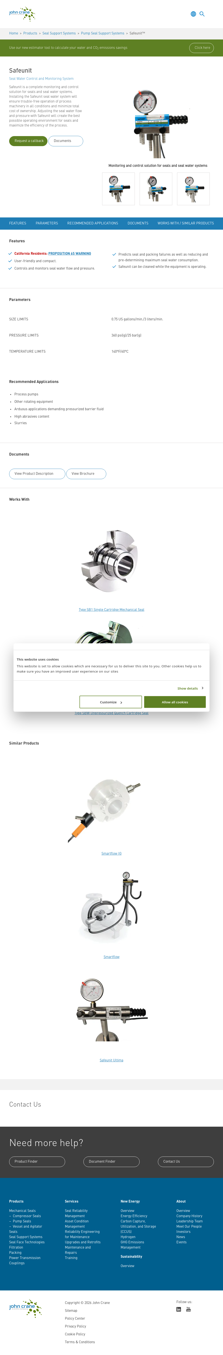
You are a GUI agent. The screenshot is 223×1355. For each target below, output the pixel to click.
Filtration (16, 1247)
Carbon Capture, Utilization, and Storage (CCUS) (138, 1227)
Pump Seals (22, 1221)
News (180, 1237)
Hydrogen (128, 1237)
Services (71, 1201)
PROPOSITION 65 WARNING (69, 254)
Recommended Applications (92, 223)
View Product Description (34, 474)
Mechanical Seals (22, 1211)
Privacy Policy (75, 1326)
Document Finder (102, 1162)
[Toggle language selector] (193, 14)
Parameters (47, 223)
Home (13, 33)
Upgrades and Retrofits (83, 1242)
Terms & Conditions (80, 1342)
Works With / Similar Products (186, 223)
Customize (111, 702)
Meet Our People (189, 1227)
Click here (202, 48)
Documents (62, 141)
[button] (118, 189)
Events (181, 1242)
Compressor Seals (27, 1216)
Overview (127, 1211)
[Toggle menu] (211, 14)
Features (17, 223)
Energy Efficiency (134, 1216)
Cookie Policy (75, 1334)
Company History (189, 1216)
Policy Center (75, 1319)
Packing (15, 1253)
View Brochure (83, 474)
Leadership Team (189, 1221)
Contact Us (171, 1162)
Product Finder (26, 1162)
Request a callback (29, 141)
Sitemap (71, 1311)
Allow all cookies (175, 702)
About (181, 1201)
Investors (183, 1232)
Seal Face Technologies (27, 1242)
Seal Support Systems (59, 33)
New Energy (130, 1201)
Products (30, 33)
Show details (187, 688)
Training (71, 1258)
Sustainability (131, 1257)
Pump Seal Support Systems (102, 33)
